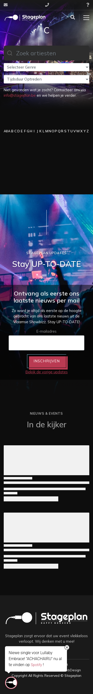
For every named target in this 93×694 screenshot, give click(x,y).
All (6, 131)
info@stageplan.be (20, 95)
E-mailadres (46, 331)
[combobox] (46, 53)
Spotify (36, 665)
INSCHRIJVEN (46, 361)
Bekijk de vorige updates (47, 372)
